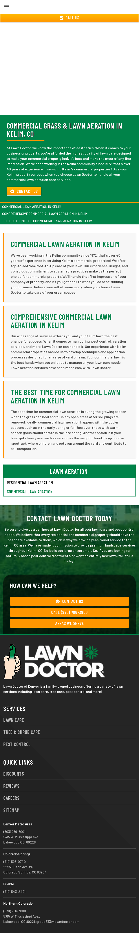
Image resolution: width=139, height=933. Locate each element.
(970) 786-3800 (14, 911)
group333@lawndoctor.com (58, 921)
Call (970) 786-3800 (69, 612)
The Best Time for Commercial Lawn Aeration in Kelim (47, 221)
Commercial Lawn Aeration (30, 491)
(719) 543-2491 (14, 891)
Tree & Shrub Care (21, 732)
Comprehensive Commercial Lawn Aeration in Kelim (45, 214)
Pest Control (17, 744)
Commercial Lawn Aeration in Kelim (31, 207)
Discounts (13, 773)
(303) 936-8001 (14, 831)
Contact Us (24, 191)
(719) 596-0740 (14, 861)
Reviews (11, 786)
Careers (11, 798)
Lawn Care (13, 720)
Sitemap (11, 810)
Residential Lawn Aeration (30, 482)
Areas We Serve (69, 623)
